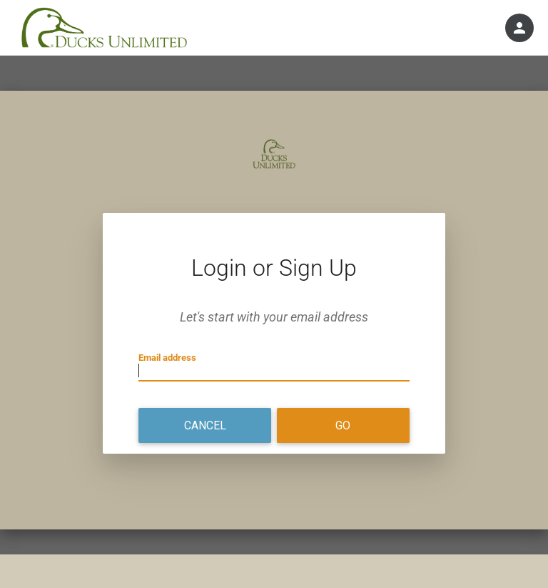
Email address (167, 357)
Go (342, 425)
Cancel (205, 425)
